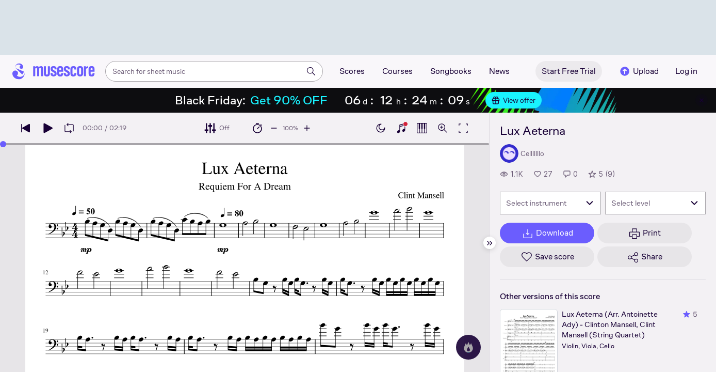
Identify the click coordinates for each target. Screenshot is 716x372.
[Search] (311, 71)
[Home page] (53, 71)
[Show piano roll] (422, 128)
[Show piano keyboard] (401, 128)
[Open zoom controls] (442, 128)
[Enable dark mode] (380, 128)
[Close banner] (701, 100)
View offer (513, 100)
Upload (639, 71)
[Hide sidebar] (489, 243)
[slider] (3, 144)
